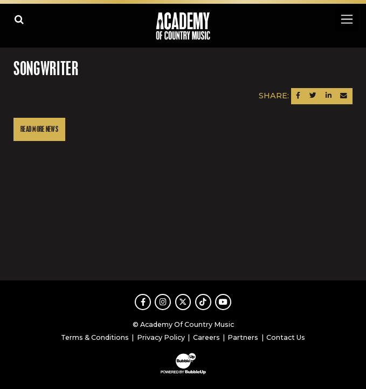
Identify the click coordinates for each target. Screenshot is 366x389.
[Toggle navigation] (346, 19)
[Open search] (19, 19)
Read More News (39, 129)
